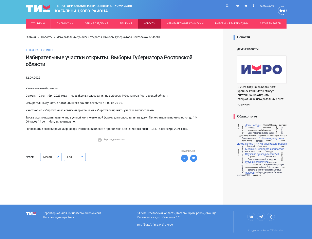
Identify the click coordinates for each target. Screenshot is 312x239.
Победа (251, 128)
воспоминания (251, 167)
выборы (250, 172)
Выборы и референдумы (232, 23)
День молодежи (254, 130)
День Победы (252, 125)
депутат (282, 130)
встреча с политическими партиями (264, 170)
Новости (149, 23)
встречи (238, 152)
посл (283, 146)
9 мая (238, 126)
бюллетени (282, 156)
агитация (277, 130)
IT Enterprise (276, 230)
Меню (38, 23)
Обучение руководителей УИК (262, 154)
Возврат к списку (41, 50)
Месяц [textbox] (47, 157)
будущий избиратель (257, 146)
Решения (126, 23)
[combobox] (50, 157)
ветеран (259, 141)
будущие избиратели (257, 162)
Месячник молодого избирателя (264, 149)
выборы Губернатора (269, 167)
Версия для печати (111, 139)
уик (283, 167)
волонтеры (271, 157)
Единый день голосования (242, 159)
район (252, 157)
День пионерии (249, 138)
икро (283, 141)
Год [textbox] (69, 157)
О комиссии (65, 23)
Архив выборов (270, 23)
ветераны (250, 151)
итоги (268, 141)
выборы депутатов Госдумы (269, 173)
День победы (247, 141)
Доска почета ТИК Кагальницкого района (262, 143)
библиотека (266, 130)
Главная (31, 37)
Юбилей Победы (270, 125)
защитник (257, 175)
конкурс (270, 151)
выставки (283, 125)
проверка (257, 164)
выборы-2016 (243, 175)
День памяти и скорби (258, 133)
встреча (273, 162)
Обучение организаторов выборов (272, 136)
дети (259, 151)
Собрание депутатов (271, 138)
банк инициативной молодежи (262, 159)
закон (271, 133)
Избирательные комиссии (185, 23)
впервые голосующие (274, 165)
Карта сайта (267, 6)
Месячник (267, 128)
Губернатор (242, 129)
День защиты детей (247, 136)
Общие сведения (96, 23)
